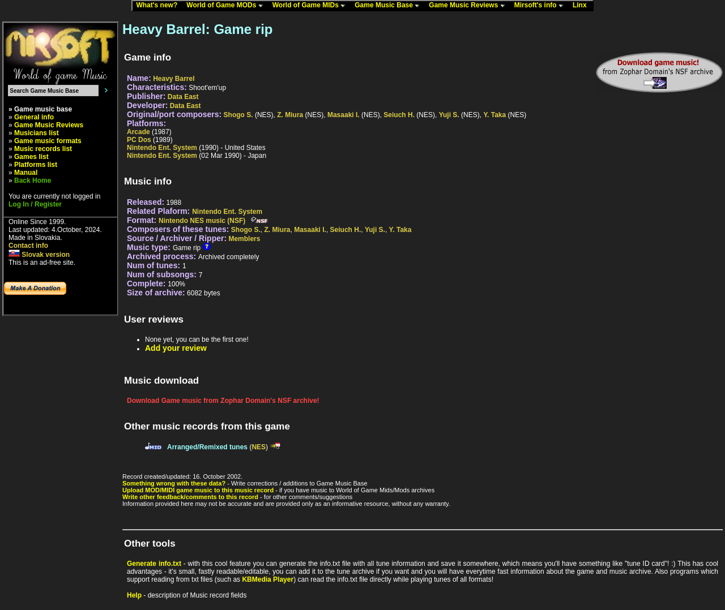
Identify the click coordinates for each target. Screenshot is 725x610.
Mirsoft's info (541, 5)
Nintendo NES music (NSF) (202, 221)
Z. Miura (290, 115)
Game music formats (48, 141)
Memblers (244, 239)
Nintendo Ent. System (162, 148)
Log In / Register (35, 204)
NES (258, 447)
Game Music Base (389, 5)
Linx (582, 5)
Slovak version (39, 255)
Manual (25, 173)
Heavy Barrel (173, 79)
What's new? (159, 5)
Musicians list (36, 133)
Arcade (138, 132)
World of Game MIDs (311, 5)
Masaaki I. (343, 115)
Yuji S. (449, 115)
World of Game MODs (227, 5)
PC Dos (139, 140)
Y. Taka (494, 115)
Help (134, 595)
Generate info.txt (154, 564)
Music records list (43, 149)
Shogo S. (238, 115)
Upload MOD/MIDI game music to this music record (198, 490)
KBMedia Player (267, 579)
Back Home (32, 180)
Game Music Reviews (469, 5)
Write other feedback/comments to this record (190, 496)
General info (34, 117)
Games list (31, 157)
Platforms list (35, 165)
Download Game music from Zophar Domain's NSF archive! (223, 401)
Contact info (28, 246)
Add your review (176, 348)
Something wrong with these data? (173, 483)
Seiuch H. (399, 115)
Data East (183, 97)
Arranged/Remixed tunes (207, 447)
